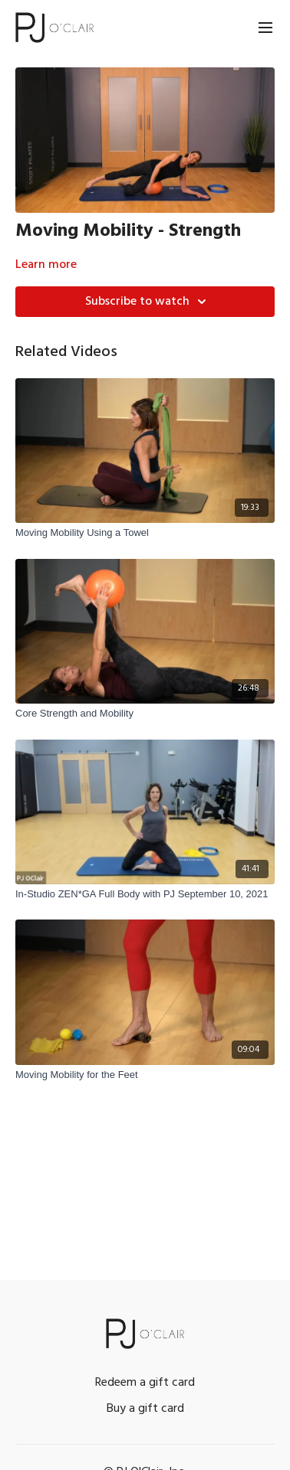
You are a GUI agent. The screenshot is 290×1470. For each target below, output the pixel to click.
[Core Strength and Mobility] (145, 713)
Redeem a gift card (145, 1383)
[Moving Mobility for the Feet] (145, 1075)
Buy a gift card (145, 1409)
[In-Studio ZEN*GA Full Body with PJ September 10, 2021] (145, 894)
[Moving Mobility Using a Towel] (145, 533)
